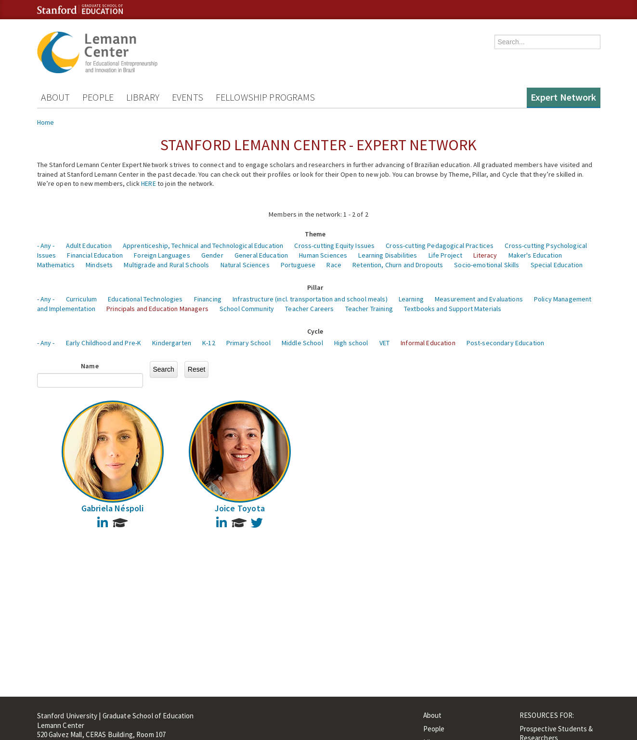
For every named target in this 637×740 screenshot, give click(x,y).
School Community (247, 308)
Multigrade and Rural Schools (166, 264)
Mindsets (99, 264)
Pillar (315, 287)
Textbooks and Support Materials (452, 308)
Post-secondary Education (505, 342)
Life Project (446, 255)
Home (45, 122)
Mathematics (56, 264)
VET (384, 342)
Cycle (315, 331)
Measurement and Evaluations (479, 299)
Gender (212, 255)
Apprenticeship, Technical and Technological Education (203, 245)
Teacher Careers (309, 308)
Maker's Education (535, 255)
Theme (315, 234)
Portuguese (298, 264)
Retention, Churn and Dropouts (397, 264)
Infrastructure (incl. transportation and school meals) (310, 299)
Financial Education (95, 255)
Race (333, 264)
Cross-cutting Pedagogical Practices (440, 245)
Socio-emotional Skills (486, 264)
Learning (411, 299)
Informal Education (428, 342)
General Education (261, 255)
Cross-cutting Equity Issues (334, 245)
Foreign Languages (162, 255)
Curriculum (81, 299)
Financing (207, 299)
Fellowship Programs (265, 97)
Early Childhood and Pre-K (104, 342)
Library (142, 97)
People (98, 97)
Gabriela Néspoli (112, 508)
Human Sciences (323, 255)
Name (90, 366)
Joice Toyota (240, 508)
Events (187, 97)
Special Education (557, 264)
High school (351, 342)
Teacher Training (369, 308)
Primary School (248, 342)
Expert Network (564, 97)
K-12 (208, 342)
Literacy (485, 255)
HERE (148, 183)
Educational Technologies (145, 299)
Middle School (302, 342)
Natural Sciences (245, 264)
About (55, 97)
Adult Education (89, 245)
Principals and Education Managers (157, 308)
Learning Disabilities (387, 255)
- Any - (46, 245)
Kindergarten (171, 342)
